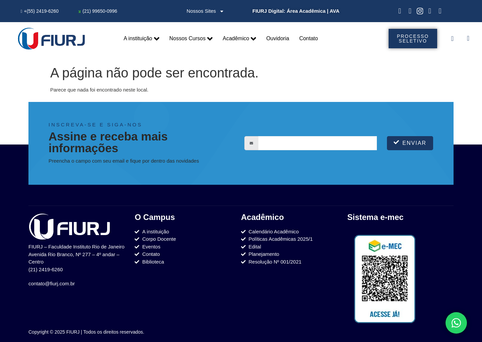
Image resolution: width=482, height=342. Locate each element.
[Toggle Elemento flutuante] (456, 323)
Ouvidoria (277, 38)
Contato (308, 38)
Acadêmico (239, 39)
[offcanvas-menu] (452, 38)
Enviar (410, 142)
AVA (334, 11)
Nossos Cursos (191, 39)
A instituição (141, 39)
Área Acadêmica (306, 11)
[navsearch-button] (468, 39)
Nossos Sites (206, 11)
